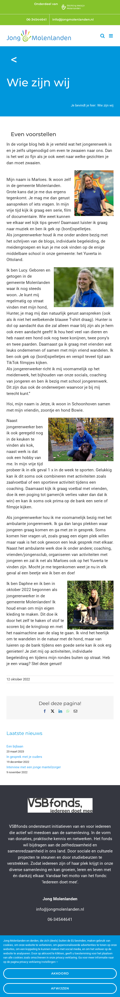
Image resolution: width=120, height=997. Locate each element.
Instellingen (49, 961)
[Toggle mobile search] (102, 36)
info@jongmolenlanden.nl (60, 909)
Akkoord (60, 973)
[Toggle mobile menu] (111, 36)
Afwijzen (60, 988)
